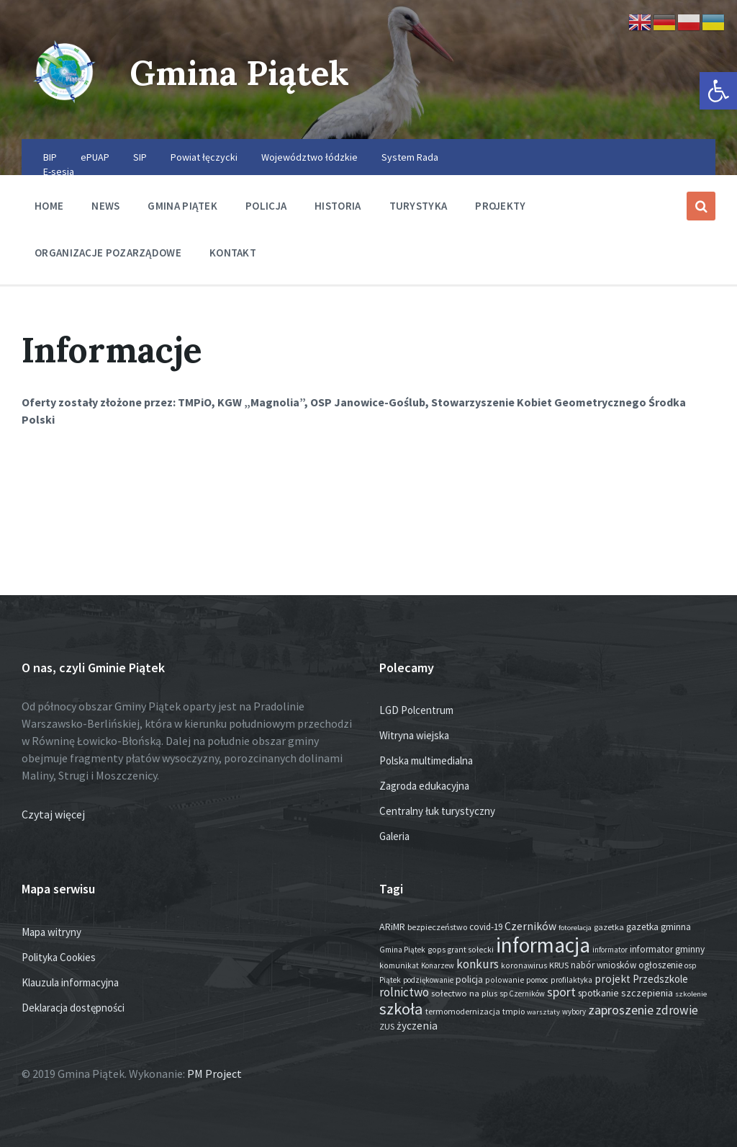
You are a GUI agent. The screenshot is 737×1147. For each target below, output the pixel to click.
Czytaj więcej (53, 814)
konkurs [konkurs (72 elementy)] (477, 964)
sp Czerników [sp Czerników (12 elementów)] (522, 993)
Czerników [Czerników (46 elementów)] (530, 926)
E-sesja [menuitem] (58, 171)
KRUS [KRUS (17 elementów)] (559, 965)
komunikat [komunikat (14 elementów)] (399, 965)
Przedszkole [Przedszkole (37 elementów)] (660, 979)
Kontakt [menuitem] (232, 252)
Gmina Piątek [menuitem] (182, 206)
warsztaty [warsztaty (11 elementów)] (543, 1012)
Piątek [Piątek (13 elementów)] (390, 980)
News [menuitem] (105, 206)
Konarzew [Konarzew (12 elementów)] (437, 965)
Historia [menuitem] (338, 206)
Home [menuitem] (49, 206)
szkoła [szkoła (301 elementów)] (401, 1009)
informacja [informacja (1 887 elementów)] (543, 945)
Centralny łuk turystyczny (437, 811)
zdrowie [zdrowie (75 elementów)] (677, 1010)
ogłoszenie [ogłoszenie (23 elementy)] (660, 965)
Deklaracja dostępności (73, 1007)
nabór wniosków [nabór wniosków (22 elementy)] (603, 965)
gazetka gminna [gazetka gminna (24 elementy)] (658, 927)
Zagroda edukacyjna (424, 786)
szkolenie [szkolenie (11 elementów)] (691, 994)
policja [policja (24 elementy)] (469, 979)
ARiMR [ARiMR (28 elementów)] (392, 926)
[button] (718, 91)
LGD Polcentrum (416, 710)
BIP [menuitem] (50, 157)
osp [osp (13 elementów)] (690, 965)
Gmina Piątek (242, 72)
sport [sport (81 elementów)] (561, 992)
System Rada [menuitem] (409, 157)
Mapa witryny (51, 932)
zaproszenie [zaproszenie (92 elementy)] (621, 1009)
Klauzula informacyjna (70, 982)
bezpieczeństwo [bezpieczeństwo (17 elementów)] (437, 926)
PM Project (214, 1073)
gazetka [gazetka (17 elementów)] (609, 926)
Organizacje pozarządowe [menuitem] (108, 252)
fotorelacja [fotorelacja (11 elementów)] (575, 927)
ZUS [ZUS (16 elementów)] (386, 1026)
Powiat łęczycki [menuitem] (204, 157)
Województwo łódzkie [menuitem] (309, 157)
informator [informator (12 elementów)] (610, 950)
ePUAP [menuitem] (95, 157)
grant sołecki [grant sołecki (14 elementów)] (471, 950)
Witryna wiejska (414, 735)
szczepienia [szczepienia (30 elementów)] (647, 992)
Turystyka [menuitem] (418, 206)
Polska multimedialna (426, 760)
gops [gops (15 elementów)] (437, 950)
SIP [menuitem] (140, 157)
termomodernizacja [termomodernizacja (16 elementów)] (462, 1011)
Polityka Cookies (59, 957)
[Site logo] (65, 111)
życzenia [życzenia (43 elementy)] (417, 1025)
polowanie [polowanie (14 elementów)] (504, 980)
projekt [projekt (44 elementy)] (612, 979)
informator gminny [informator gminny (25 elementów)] (667, 949)
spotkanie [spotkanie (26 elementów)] (598, 993)
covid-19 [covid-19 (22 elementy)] (485, 927)
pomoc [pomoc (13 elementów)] (537, 980)
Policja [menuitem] (265, 206)
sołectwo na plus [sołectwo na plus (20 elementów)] (464, 993)
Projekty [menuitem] (500, 206)
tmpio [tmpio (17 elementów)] (513, 1011)
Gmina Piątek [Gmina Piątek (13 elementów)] (402, 950)
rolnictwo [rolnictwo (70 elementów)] (404, 992)
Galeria (394, 836)
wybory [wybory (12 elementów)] (574, 1012)
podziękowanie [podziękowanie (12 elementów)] (428, 980)
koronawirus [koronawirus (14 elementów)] (524, 965)
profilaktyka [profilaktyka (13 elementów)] (571, 980)
